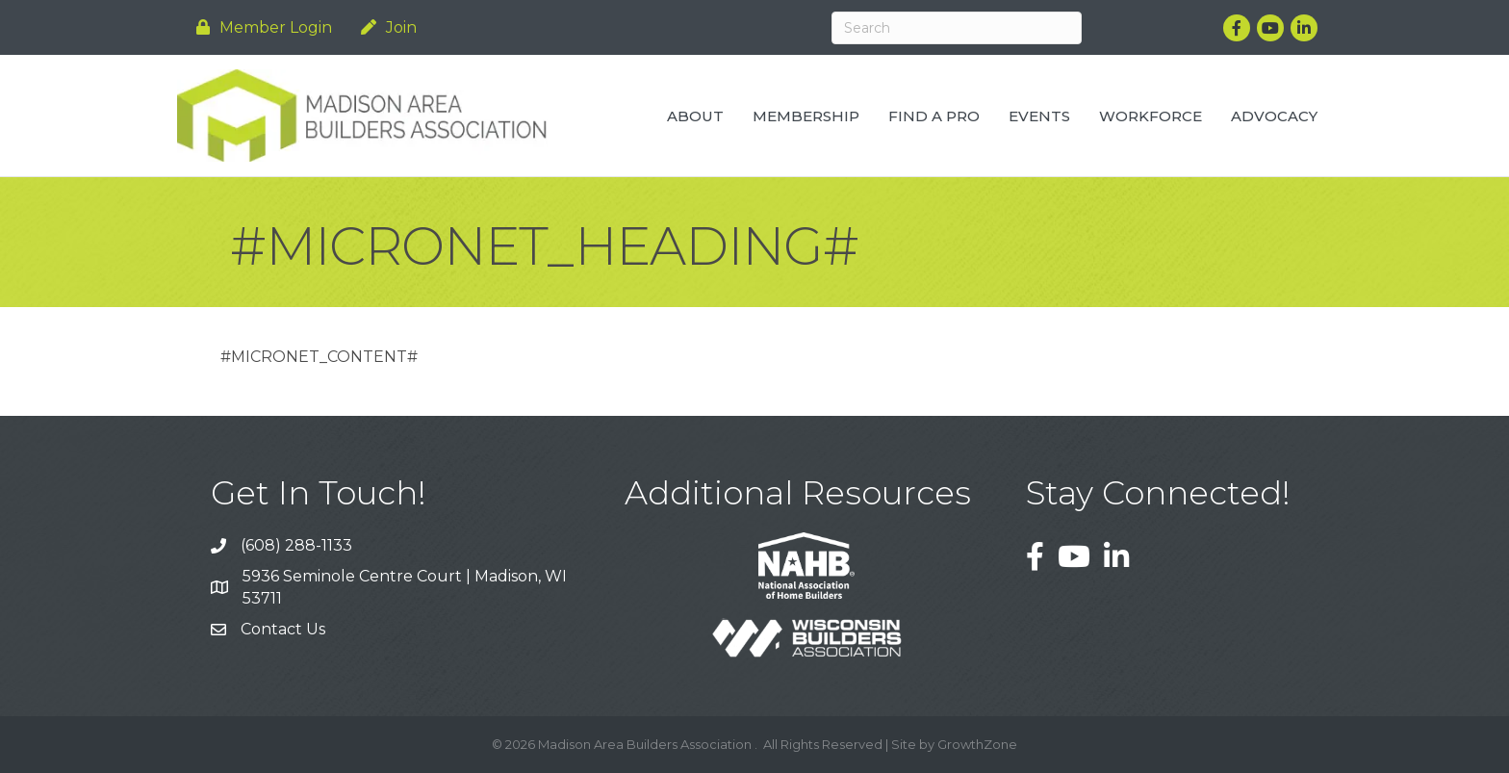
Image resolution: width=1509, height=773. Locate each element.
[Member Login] (259, 27)
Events (1039, 116)
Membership (806, 116)
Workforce (1150, 116)
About (695, 116)
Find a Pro (934, 116)
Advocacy (1274, 116)
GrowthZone (977, 744)
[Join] (384, 27)
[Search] (956, 28)
